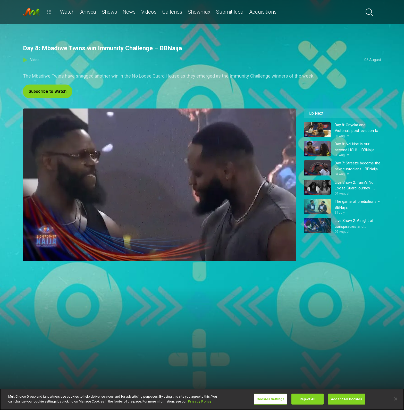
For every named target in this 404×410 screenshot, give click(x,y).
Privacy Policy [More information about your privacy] (200, 401)
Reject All (307, 399)
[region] (202, 399)
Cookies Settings (270, 399)
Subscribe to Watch (47, 91)
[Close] (395, 399)
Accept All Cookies (346, 399)
